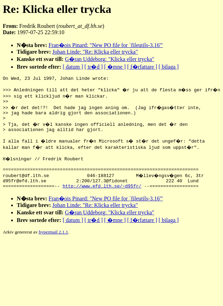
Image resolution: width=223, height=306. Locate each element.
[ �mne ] (115, 67)
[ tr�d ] (93, 67)
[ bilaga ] (169, 67)
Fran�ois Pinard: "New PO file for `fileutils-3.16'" (105, 45)
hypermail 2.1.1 (53, 244)
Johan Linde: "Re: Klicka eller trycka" (95, 52)
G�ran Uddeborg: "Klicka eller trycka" (109, 59)
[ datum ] (73, 67)
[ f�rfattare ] (142, 67)
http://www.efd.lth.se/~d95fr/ (102, 198)
